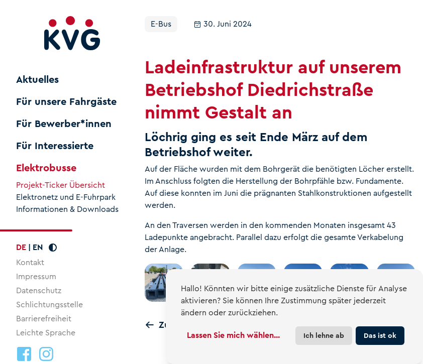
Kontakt (30, 262)
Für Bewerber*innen (64, 124)
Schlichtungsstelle (49, 304)
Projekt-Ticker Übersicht (60, 185)
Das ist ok (380, 335)
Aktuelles (37, 80)
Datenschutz (38, 290)
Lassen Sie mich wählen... (233, 335)
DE (21, 247)
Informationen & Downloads (67, 209)
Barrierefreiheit (43, 318)
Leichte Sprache (45, 332)
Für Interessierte (54, 146)
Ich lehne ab (323, 335)
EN (38, 247)
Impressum (36, 276)
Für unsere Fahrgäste (66, 102)
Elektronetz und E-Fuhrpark (66, 197)
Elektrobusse (46, 168)
